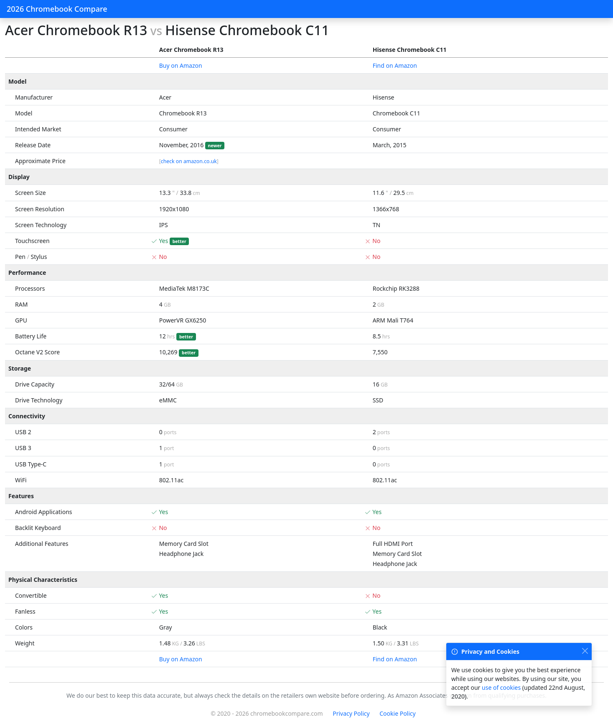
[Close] (584, 650)
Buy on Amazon (180, 65)
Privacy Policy (351, 713)
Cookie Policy (397, 713)
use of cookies (501, 687)
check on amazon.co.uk (189, 161)
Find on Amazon (395, 65)
